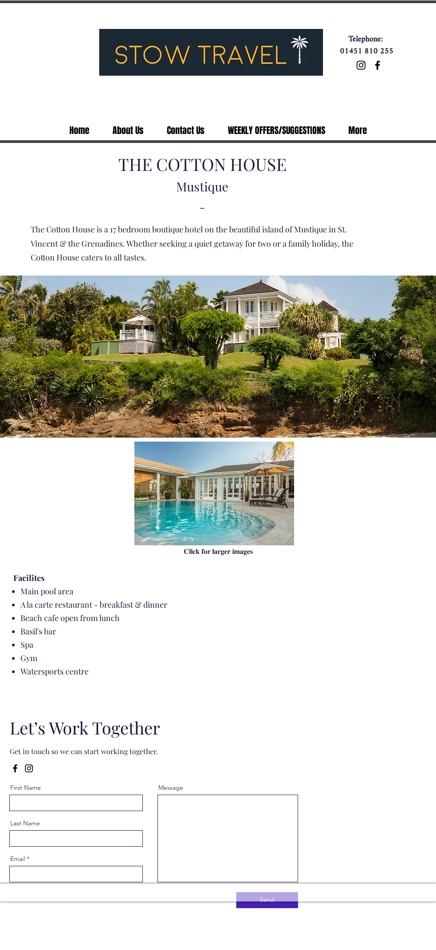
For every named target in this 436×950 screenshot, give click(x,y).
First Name (25, 787)
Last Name (25, 823)
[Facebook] (377, 65)
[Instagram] (361, 65)
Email (17, 859)
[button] (214, 493)
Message (170, 787)
